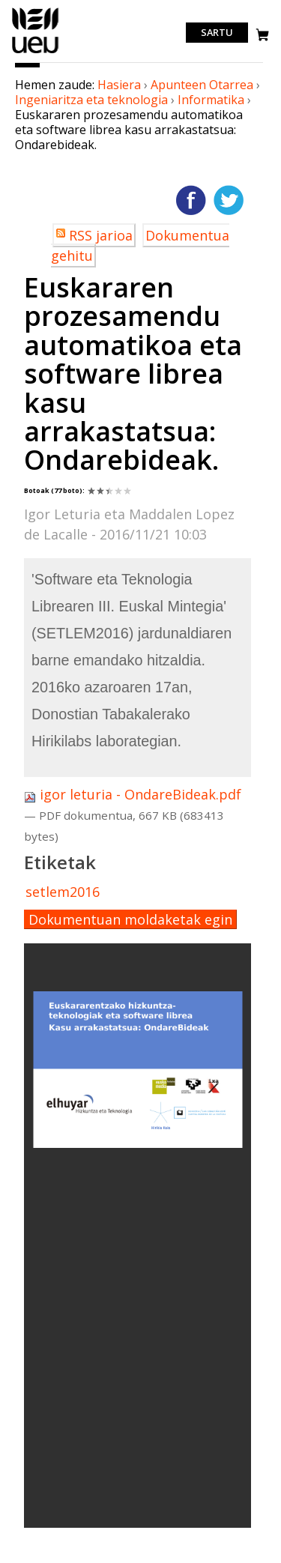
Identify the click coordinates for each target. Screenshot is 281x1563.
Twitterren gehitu (229, 200)
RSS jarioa (101, 235)
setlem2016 (62, 892)
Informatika (211, 99)
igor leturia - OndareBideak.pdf (132, 794)
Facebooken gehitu (191, 200)
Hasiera (119, 84)
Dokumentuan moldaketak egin (130, 919)
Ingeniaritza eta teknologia (91, 99)
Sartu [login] (217, 33)
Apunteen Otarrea (202, 84)
